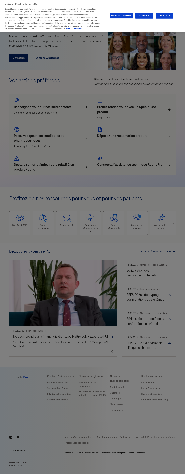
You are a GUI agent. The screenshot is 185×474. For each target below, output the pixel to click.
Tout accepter (164, 15)
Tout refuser (144, 15)
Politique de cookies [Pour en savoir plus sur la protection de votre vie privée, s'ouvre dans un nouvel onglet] (74, 29)
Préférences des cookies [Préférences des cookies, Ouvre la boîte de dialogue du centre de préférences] (121, 15)
